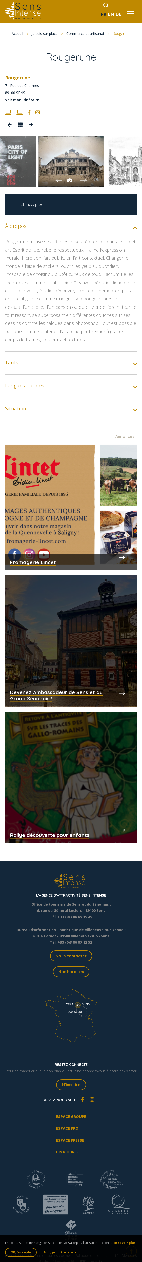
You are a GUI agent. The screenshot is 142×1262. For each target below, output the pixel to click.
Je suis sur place (45, 33)
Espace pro (67, 1128)
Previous (58, 180)
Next (83, 180)
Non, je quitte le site (60, 1252)
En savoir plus (124, 1243)
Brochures (67, 1151)
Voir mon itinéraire (22, 99)
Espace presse (70, 1140)
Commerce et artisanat (85, 33)
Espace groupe (71, 1116)
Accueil (17, 33)
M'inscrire (71, 1084)
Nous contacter (71, 955)
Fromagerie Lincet (33, 562)
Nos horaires (71, 971)
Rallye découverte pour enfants (49, 835)
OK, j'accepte (21, 1252)
